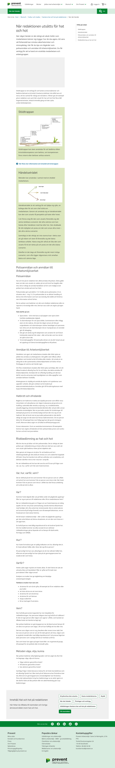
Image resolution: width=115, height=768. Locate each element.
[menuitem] (14, 4)
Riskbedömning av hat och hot (87, 40)
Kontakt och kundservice (16, 739)
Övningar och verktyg (83, 701)
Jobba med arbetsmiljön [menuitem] (53, 4)
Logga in (95, 4)
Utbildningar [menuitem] (29, 4)
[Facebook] (58, 724)
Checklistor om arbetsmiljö (51, 741)
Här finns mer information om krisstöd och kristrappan (39, 164)
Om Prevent (12, 744)
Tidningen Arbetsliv (48, 746)
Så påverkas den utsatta (68, 696)
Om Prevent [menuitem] (81, 4)
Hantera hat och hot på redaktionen (54, 17)
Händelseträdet (82, 32)
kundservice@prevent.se (84, 748)
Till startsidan (65, 711)
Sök (102, 11)
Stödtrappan (81, 29)
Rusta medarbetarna (89, 696)
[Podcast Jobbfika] (76, 724)
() (104, 4)
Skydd (103, 696)
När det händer (65, 701)
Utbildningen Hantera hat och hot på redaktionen (78, 706)
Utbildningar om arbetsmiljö (51, 736)
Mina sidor (11, 736)
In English (45, 751)
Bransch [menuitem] (69, 4)
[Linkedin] (64, 724)
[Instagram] (52, 724)
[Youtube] (70, 724)
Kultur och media (34, 17)
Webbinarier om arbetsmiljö (51, 748)
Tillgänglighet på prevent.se (17, 751)
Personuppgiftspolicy (15, 748)
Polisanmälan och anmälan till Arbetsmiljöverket (87, 36)
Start (17, 17)
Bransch (23, 17)
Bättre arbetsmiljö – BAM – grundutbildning (56, 739)
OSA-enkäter (46, 744)
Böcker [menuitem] (38, 4)
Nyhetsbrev (11, 746)
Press (9, 741)
